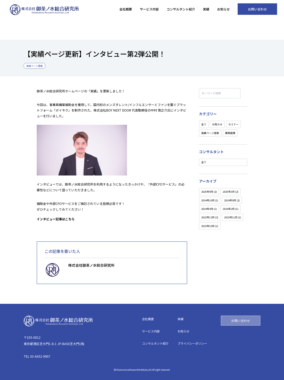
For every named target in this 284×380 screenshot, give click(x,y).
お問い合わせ (257, 9)
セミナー (233, 124)
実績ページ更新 (210, 133)
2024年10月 (209, 200)
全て (203, 124)
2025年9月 (209, 191)
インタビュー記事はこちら (56, 219)
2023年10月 (209, 226)
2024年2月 (230, 209)
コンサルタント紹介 (181, 9)
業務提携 (230, 133)
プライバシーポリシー (192, 343)
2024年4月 (209, 209)
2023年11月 (232, 217)
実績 (206, 9)
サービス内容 (149, 9)
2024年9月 (232, 200)
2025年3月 (230, 191)
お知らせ (223, 9)
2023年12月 (209, 217)
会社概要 (125, 9)
